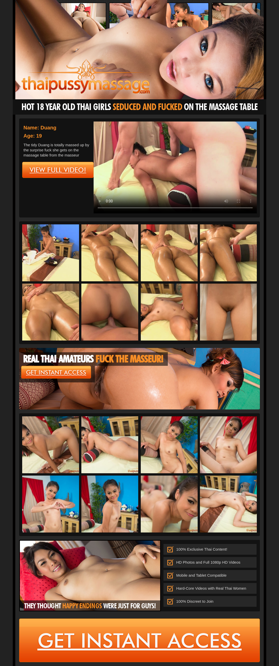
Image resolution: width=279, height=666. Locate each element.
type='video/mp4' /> (175, 167)
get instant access (56, 372)
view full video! (58, 170)
